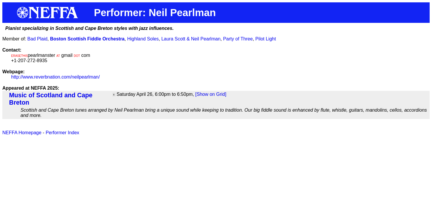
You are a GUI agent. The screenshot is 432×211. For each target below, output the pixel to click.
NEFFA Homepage (21, 132)
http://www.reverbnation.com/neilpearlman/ (55, 76)
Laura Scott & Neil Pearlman (190, 38)
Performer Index (62, 132)
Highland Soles (143, 38)
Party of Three (238, 38)
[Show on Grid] (210, 94)
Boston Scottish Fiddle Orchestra (87, 38)
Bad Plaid (37, 38)
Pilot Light (265, 38)
